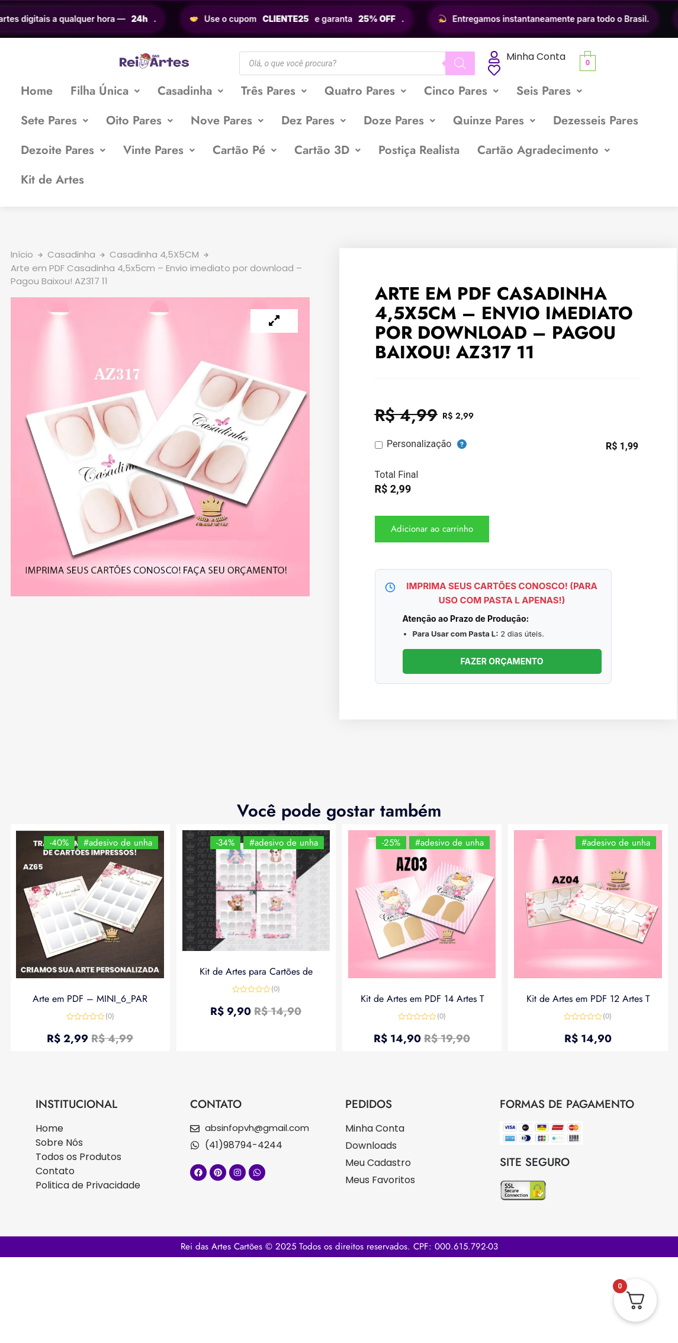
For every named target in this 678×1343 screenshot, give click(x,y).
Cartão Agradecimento (543, 150)
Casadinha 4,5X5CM (154, 254)
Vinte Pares (159, 150)
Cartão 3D (327, 150)
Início (22, 254)
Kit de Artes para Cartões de (256, 971)
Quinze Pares (494, 120)
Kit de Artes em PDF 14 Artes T (422, 998)
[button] (105, 91)
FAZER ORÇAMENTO (501, 661)
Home (37, 90)
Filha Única (105, 90)
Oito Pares (139, 120)
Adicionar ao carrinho (432, 528)
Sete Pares (54, 120)
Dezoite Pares (63, 150)
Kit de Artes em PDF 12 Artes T (588, 998)
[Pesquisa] (460, 63)
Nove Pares (227, 120)
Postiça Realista (419, 150)
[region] (339, 19)
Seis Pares (549, 90)
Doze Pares (399, 120)
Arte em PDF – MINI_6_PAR (90, 998)
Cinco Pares (461, 90)
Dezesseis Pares (595, 120)
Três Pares (274, 90)
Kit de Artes (52, 179)
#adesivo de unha (117, 842)
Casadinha (190, 90)
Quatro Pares (365, 90)
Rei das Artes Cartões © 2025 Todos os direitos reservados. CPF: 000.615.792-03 (339, 1246)
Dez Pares (313, 120)
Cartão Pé (245, 150)
